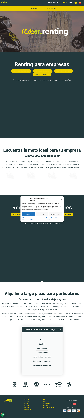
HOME (50, 3)
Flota (44, 399)
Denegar (42, 214)
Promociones (27, 409)
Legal (44, 401)
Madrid (26, 403)
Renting (64, 3)
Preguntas (46, 405)
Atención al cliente (48, 407)
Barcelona (26, 399)
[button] (61, 199)
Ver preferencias (55, 214)
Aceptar (28, 214)
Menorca (26, 407)
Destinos (56, 3)
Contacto (72, 3)
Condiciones (46, 403)
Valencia (26, 401)
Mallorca (26, 405)
